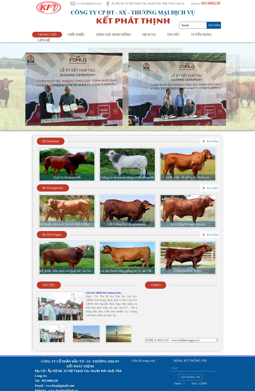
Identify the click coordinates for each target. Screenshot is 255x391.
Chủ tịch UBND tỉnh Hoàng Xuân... (104, 293)
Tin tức (173, 34)
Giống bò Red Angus (188, 271)
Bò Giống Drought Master (188, 224)
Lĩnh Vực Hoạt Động (113, 34)
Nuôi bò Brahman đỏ (67, 177)
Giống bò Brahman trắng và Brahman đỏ (127, 177)
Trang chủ (47, 34)
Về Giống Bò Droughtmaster (127, 224)
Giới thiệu (76, 34)
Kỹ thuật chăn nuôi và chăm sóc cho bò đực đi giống (67, 271)
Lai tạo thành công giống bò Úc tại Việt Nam (127, 271)
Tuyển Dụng (201, 34)
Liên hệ (44, 40)
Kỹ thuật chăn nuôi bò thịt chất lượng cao (67, 224)
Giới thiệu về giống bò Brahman (187, 177)
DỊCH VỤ (149, 34)
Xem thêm (212, 141)
